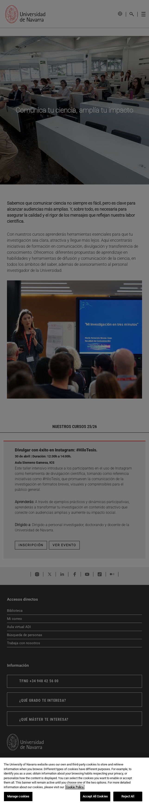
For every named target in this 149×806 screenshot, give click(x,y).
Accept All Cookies (95, 796)
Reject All (127, 796)
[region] (74, 782)
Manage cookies (18, 796)
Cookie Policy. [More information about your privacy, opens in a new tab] (75, 787)
